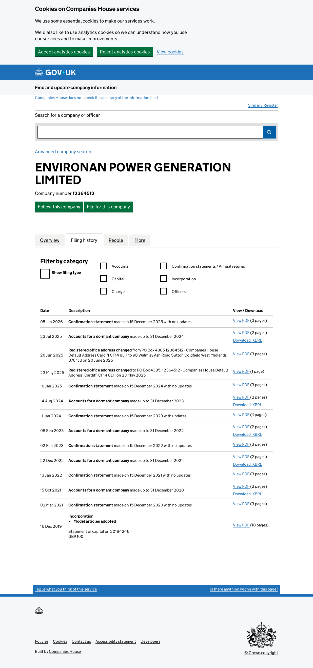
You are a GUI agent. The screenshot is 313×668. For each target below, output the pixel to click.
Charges (113, 292)
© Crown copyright (261, 652)
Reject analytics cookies (125, 52)
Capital (112, 280)
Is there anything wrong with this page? (244, 589)
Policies (41, 641)
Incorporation (178, 280)
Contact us (81, 641)
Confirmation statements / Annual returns (202, 267)
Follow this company (59, 207)
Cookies (60, 641)
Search (269, 132)
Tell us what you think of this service (66, 589)
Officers (173, 292)
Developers (150, 641)
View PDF (241, 320)
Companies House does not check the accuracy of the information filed (96, 97)
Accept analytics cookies (64, 52)
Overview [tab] (50, 240)
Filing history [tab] (84, 240)
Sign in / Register (263, 105)
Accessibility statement (115, 641)
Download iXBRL (247, 340)
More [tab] (139, 240)
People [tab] (116, 240)
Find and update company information (76, 87)
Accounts (114, 267)
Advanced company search (63, 151)
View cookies (170, 51)
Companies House (65, 651)
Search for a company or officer (67, 115)
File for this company (108, 207)
